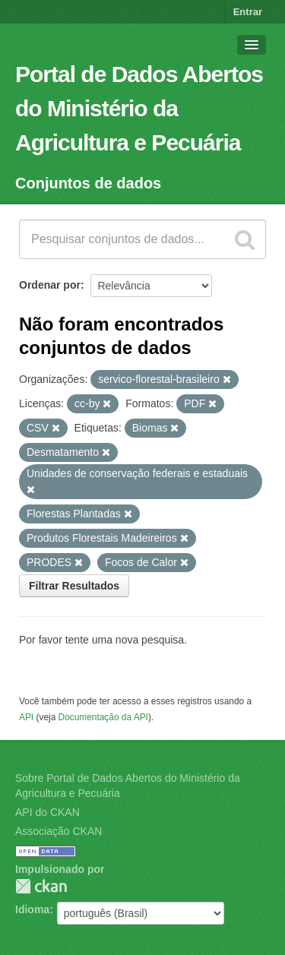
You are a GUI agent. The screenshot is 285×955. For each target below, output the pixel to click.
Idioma (32, 909)
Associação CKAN (58, 831)
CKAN (41, 886)
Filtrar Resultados (74, 586)
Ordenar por (50, 285)
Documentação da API (103, 717)
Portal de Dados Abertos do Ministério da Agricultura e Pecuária (139, 108)
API (26, 717)
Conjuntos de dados (88, 183)
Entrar (247, 11)
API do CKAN (47, 812)
